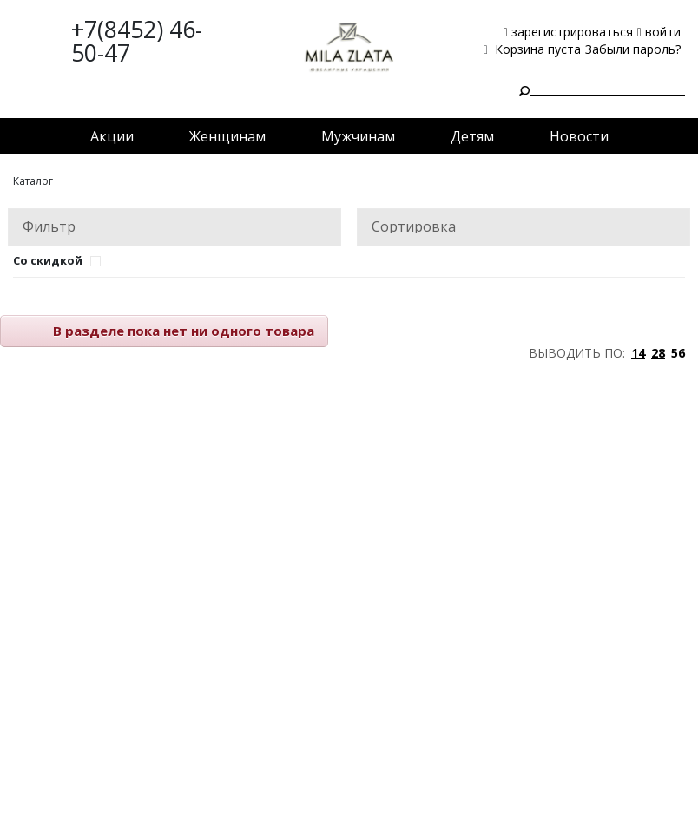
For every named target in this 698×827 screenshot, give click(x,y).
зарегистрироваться (568, 31)
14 (638, 353)
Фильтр (49, 226)
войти (659, 31)
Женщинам (227, 136)
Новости (579, 136)
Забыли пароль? (633, 49)
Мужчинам (358, 136)
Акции (112, 136)
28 (658, 353)
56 (678, 353)
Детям (472, 136)
